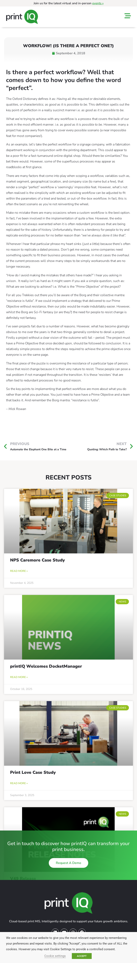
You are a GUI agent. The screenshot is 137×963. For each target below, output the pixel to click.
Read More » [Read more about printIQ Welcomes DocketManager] (19, 677)
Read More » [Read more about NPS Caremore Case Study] (19, 571)
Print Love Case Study (33, 772)
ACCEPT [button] (82, 956)
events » (98, 3)
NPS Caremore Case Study (37, 560)
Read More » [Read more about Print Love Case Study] (19, 783)
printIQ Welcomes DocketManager (46, 666)
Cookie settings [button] (55, 956)
